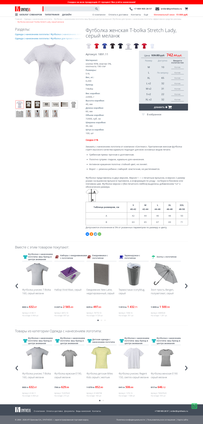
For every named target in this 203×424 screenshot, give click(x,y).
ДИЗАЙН (67, 14)
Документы (69, 411)
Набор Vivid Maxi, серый (67, 289)
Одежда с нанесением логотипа (38, 19)
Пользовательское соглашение (161, 420)
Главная (18, 19)
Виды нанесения (83, 411)
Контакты (136, 14)
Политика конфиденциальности (130, 420)
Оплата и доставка (118, 14)
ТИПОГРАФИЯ (52, 14)
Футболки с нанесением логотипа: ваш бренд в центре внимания (82, 19)
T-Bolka (89, 88)
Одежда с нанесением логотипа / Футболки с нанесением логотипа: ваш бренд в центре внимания (50, 34)
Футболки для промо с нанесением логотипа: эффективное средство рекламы (147, 19)
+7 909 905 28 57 (143, 8)
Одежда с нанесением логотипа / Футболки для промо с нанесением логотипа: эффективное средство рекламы (50, 38)
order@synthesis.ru (171, 8)
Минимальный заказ (171, 15)
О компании (99, 14)
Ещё (146, 14)
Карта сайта (182, 420)
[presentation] (16, 285)
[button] (98, 320)
